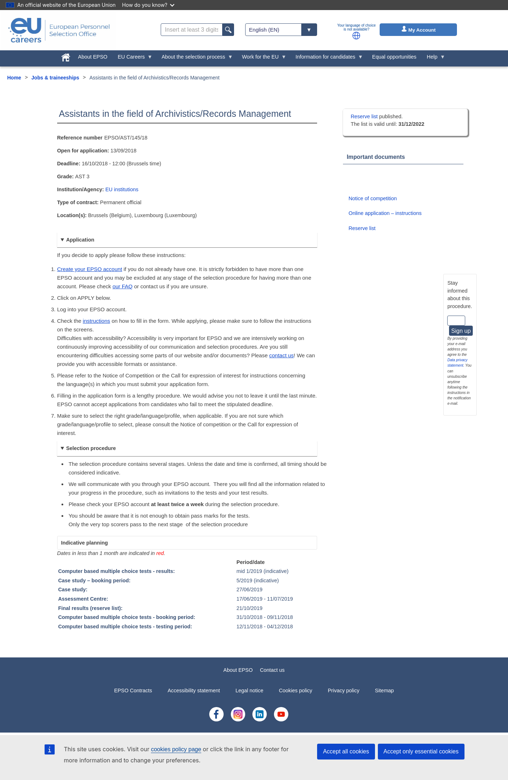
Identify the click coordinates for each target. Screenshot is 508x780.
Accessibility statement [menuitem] (194, 690)
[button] (356, 35)
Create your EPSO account (89, 269)
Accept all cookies (346, 751)
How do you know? (148, 5)
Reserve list (365, 116)
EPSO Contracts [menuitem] (133, 690)
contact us (281, 355)
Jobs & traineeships (55, 78)
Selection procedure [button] (91, 448)
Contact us (272, 670)
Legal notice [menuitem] (249, 690)
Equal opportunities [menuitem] (394, 57)
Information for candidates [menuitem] (326, 58)
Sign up (461, 331)
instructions (96, 321)
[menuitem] (66, 56)
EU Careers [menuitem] (132, 58)
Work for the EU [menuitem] (262, 58)
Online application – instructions (384, 213)
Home (14, 78)
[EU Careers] (58, 30)
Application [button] (80, 240)
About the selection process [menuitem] (194, 58)
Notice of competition (372, 198)
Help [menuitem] (433, 58)
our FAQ (123, 286)
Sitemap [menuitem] (384, 690)
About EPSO (238, 670)
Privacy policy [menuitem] (344, 690)
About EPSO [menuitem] (92, 57)
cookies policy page (176, 749)
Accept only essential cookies (421, 751)
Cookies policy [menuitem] (295, 690)
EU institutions (121, 189)
